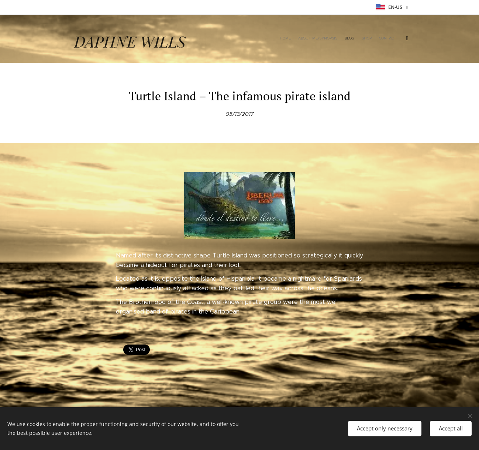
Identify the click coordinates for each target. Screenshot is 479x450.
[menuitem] (351, 39)
